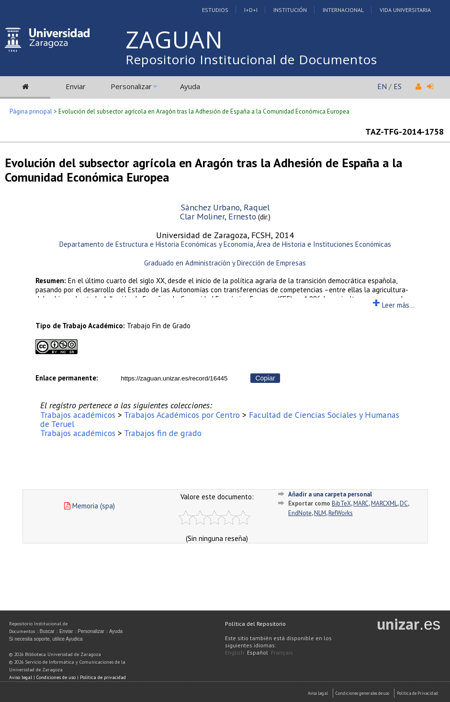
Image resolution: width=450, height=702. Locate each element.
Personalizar (131, 86)
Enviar (76, 86)
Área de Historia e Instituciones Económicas (323, 244)
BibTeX (341, 503)
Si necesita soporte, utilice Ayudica (46, 639)
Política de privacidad (103, 677)
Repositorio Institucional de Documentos (251, 59)
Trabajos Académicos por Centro (182, 414)
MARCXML (384, 503)
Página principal (31, 111)
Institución (290, 9)
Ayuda (190, 86)
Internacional (343, 9)
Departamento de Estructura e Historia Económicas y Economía (156, 244)
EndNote (300, 513)
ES (398, 86)
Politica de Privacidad (417, 693)
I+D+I (251, 9)
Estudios (215, 9)
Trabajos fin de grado (163, 432)
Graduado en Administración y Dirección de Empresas (225, 262)
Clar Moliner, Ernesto (218, 216)
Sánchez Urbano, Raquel (225, 207)
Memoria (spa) (89, 505)
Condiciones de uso (56, 677)
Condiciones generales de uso (362, 693)
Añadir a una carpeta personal (330, 494)
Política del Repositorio (255, 623)
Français (282, 652)
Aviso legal (20, 677)
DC (404, 503)
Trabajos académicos (77, 414)
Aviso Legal (318, 693)
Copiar (265, 378)
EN (382, 86)
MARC (361, 503)
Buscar (47, 631)
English (234, 652)
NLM (320, 513)
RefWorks (340, 513)
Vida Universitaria (405, 9)
